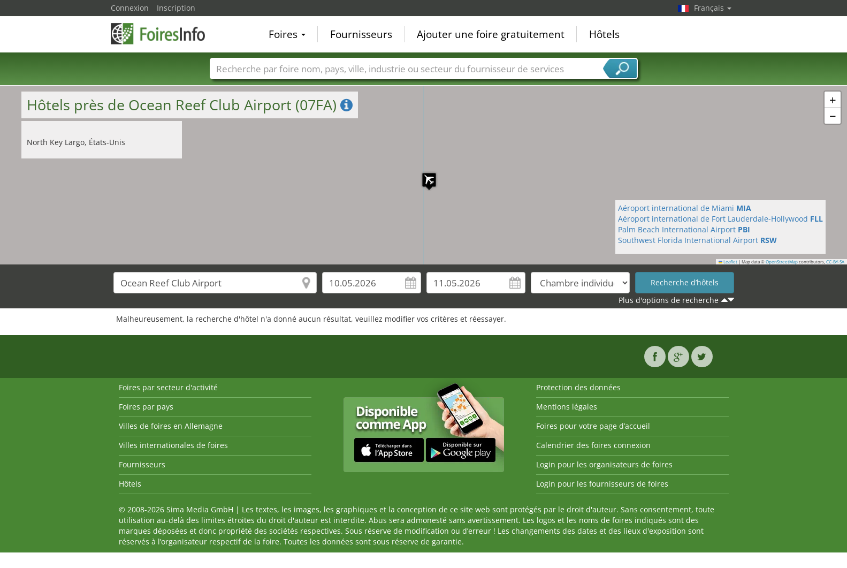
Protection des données (578, 387)
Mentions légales (566, 407)
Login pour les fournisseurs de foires (602, 484)
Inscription (176, 8)
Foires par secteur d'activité (168, 387)
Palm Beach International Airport (684, 229)
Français (712, 8)
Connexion (130, 8)
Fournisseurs (361, 34)
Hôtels (604, 34)
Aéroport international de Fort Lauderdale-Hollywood (720, 219)
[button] (424, 174)
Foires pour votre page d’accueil (593, 426)
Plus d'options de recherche (669, 300)
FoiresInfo (164, 33)
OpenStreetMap (782, 261)
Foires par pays (146, 407)
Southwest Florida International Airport (697, 240)
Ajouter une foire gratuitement (490, 34)
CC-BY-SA (835, 261)
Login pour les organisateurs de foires (604, 464)
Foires (287, 34)
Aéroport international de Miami (684, 208)
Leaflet (728, 261)
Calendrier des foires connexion (593, 445)
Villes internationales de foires (173, 445)
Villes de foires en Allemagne (171, 426)
